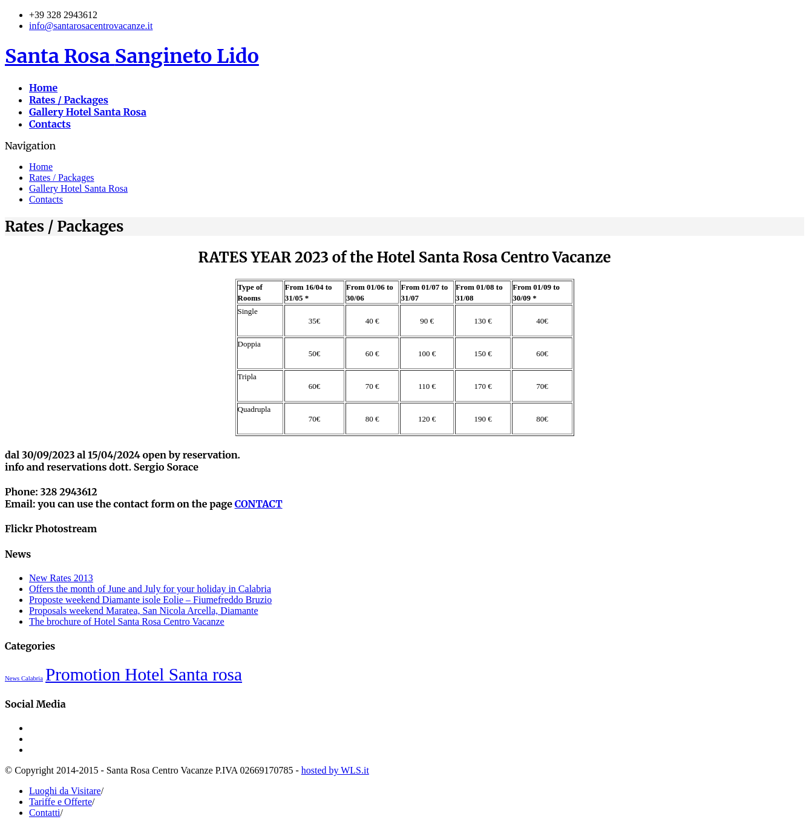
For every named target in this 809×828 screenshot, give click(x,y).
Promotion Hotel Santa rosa (143, 674)
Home (41, 166)
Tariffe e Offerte (60, 802)
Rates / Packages (61, 177)
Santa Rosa (132, 56)
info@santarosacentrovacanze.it (90, 26)
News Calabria (24, 678)
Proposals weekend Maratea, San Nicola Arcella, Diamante (143, 610)
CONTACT (259, 504)
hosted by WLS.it (335, 770)
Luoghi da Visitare (65, 791)
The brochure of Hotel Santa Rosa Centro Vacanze (126, 621)
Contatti (45, 812)
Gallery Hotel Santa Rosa (78, 188)
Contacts (46, 199)
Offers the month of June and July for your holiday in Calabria (150, 589)
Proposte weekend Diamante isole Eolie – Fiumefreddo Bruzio (150, 600)
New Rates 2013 (61, 578)
